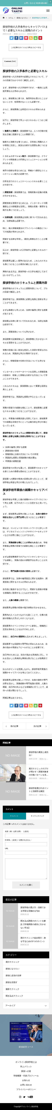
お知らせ (26, 1080)
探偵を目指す (32, 34)
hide (13, 61)
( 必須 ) (17, 831)
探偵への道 (26, 1071)
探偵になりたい (20, 34)
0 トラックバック (37, 816)
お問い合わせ (26, 1085)
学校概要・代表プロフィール (26, 1076)
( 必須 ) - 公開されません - (18, 840)
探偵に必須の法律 (13, 975)
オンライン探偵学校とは (26, 1062)
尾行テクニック (12, 962)
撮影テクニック (12, 989)
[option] (26, 1036)
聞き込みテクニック (14, 996)
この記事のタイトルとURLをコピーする (26, 47)
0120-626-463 (41, 3)
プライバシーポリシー (26, 1089)
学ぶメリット (26, 1066)
